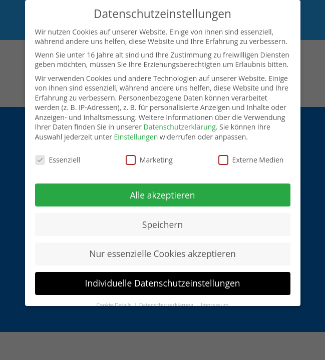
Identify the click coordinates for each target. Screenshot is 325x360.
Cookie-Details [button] (114, 305)
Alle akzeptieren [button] (162, 195)
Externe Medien (251, 159)
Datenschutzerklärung (180, 127)
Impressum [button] (214, 305)
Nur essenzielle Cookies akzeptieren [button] (162, 254)
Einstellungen (136, 137)
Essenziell (58, 159)
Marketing (149, 159)
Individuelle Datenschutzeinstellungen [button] (162, 283)
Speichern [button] (162, 224)
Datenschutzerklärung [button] (167, 305)
